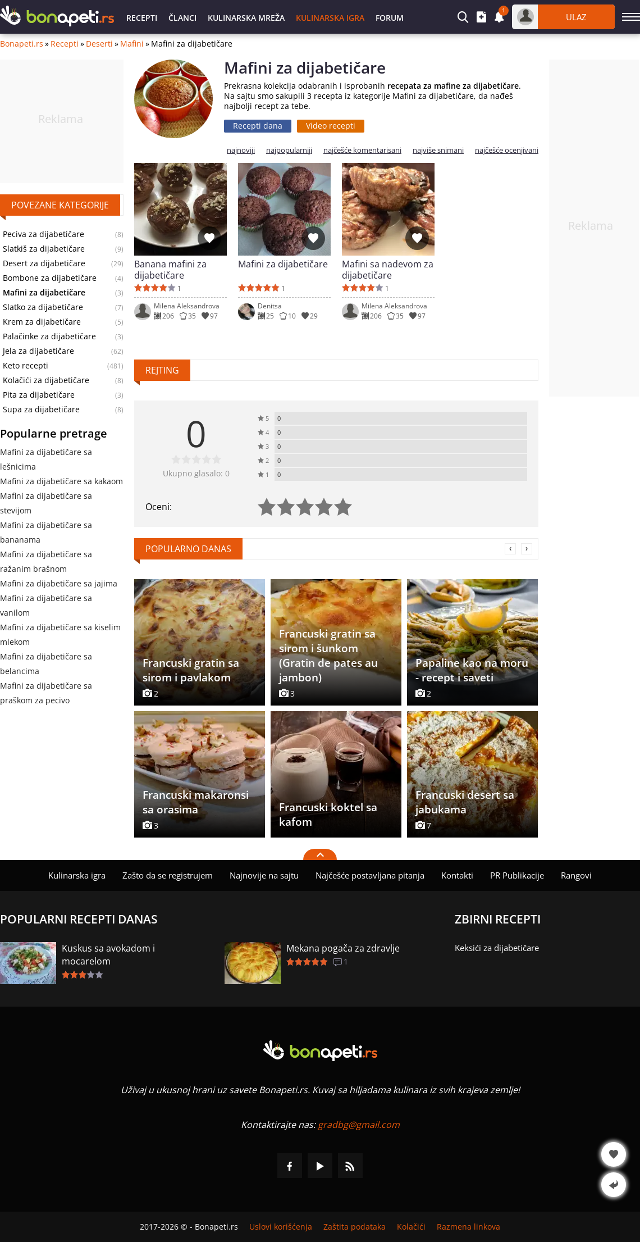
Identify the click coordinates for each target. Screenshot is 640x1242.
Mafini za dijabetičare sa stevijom (46, 503)
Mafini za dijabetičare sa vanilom (46, 605)
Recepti (141, 17)
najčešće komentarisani (362, 150)
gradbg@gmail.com (359, 1124)
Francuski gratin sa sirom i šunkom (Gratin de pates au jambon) (328, 655)
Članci (182, 17)
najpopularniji (289, 150)
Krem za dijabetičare (42, 321)
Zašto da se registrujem (167, 875)
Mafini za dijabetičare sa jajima (58, 583)
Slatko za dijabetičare (43, 307)
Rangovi (576, 875)
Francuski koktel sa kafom (328, 814)
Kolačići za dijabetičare (46, 380)
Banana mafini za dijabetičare (170, 269)
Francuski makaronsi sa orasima (196, 802)
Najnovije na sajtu (264, 875)
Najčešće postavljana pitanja (370, 875)
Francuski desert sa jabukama (464, 802)
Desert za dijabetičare (44, 263)
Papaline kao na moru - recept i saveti (471, 670)
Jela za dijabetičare (38, 351)
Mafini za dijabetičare (283, 264)
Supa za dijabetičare (41, 409)
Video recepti (330, 125)
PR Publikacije (517, 875)
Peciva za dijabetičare (43, 234)
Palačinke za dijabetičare (49, 336)
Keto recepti (25, 365)
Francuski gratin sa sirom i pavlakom (191, 670)
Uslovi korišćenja (280, 1227)
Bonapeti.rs (21, 43)
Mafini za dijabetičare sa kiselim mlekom (60, 634)
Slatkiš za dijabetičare (44, 248)
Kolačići (411, 1227)
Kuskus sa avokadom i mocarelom (108, 954)
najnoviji (241, 150)
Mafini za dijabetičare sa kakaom (61, 481)
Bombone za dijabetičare (50, 278)
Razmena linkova (468, 1227)
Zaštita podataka (354, 1227)
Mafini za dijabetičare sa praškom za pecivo (46, 693)
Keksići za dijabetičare (497, 947)
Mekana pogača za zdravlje (343, 948)
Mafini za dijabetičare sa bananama (46, 532)
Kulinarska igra (330, 17)
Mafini (132, 43)
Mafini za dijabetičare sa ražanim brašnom (46, 561)
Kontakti (457, 875)
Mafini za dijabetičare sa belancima (46, 663)
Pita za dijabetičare (39, 394)
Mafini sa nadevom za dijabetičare (387, 269)
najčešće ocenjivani (506, 150)
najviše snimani (438, 150)
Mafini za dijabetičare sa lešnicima (46, 459)
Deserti (99, 43)
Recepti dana (257, 125)
